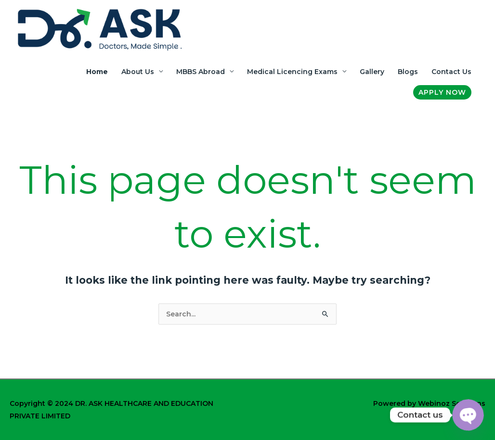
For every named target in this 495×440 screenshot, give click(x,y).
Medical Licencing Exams (292, 71)
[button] (442, 92)
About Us (137, 71)
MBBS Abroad (200, 71)
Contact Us (451, 71)
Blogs (408, 71)
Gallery (372, 71)
